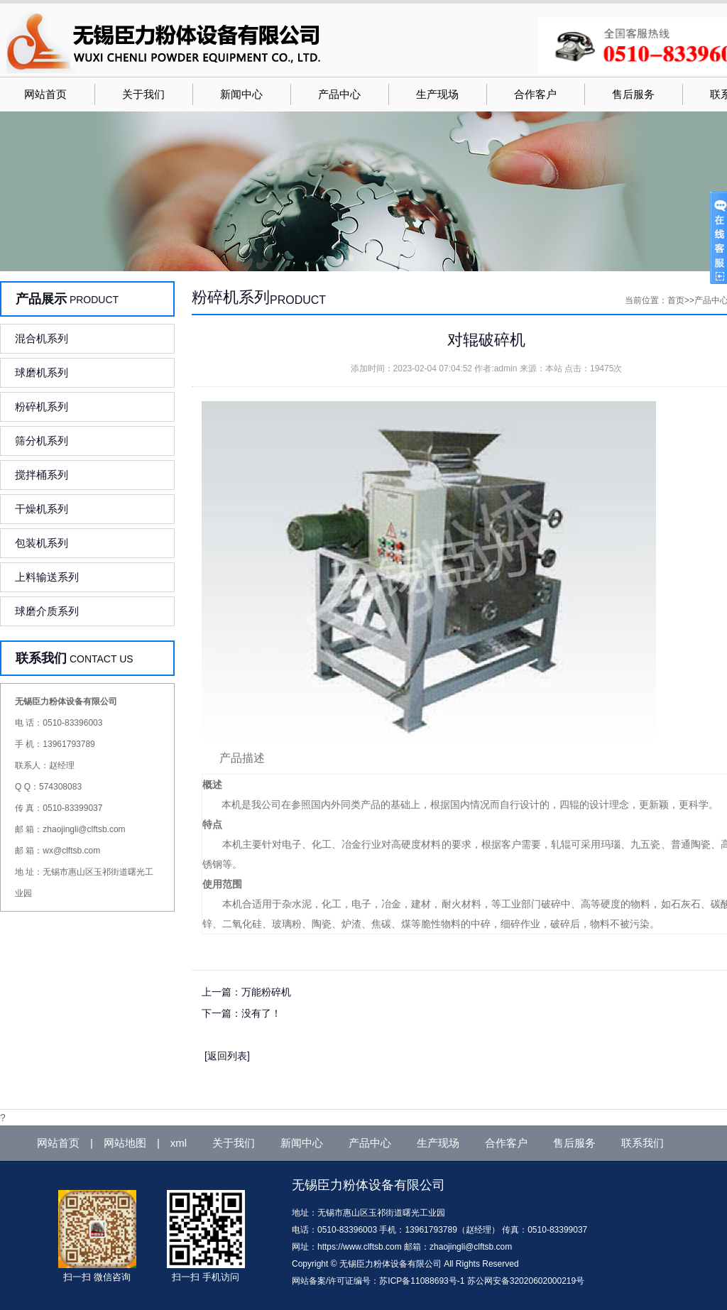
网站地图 (125, 1143)
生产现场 (437, 94)
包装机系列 (41, 543)
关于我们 (143, 94)
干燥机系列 (41, 509)
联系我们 (642, 1143)
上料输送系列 (47, 577)
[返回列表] (227, 1055)
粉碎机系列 (41, 406)
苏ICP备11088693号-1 (421, 1281)
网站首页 (45, 94)
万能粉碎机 (266, 992)
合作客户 (535, 94)
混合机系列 (41, 338)
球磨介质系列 (47, 611)
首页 (675, 300)
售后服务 (633, 94)
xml (178, 1143)
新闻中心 (241, 94)
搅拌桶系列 (41, 475)
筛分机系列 (41, 441)
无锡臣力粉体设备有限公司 (368, 1185)
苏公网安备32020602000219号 (525, 1281)
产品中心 (339, 94)
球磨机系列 (41, 372)
